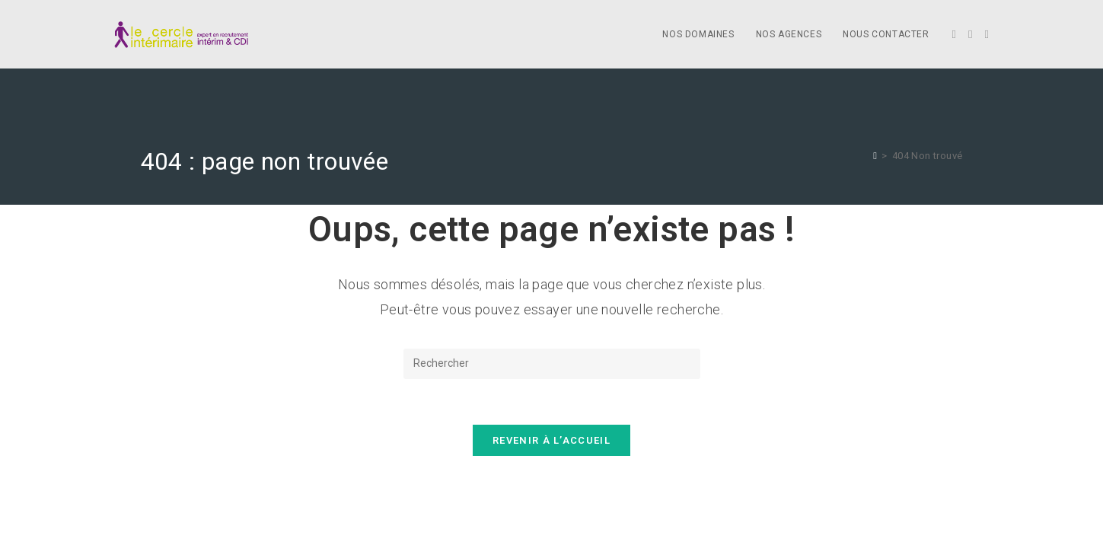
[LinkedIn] (987, 34)
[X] (954, 34)
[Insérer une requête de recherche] (551, 364)
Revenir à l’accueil (551, 440)
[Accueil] (875, 155)
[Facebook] (970, 34)
